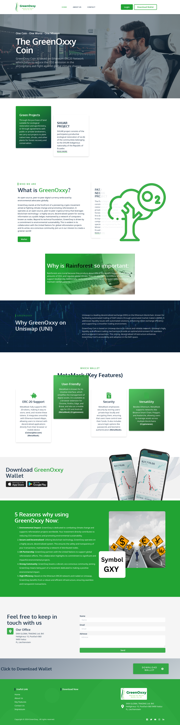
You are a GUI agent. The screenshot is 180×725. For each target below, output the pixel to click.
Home (64, 7)
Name (82, 643)
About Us (77, 7)
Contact (91, 7)
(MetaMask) (65, 374)
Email (82, 652)
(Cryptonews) (77, 374)
